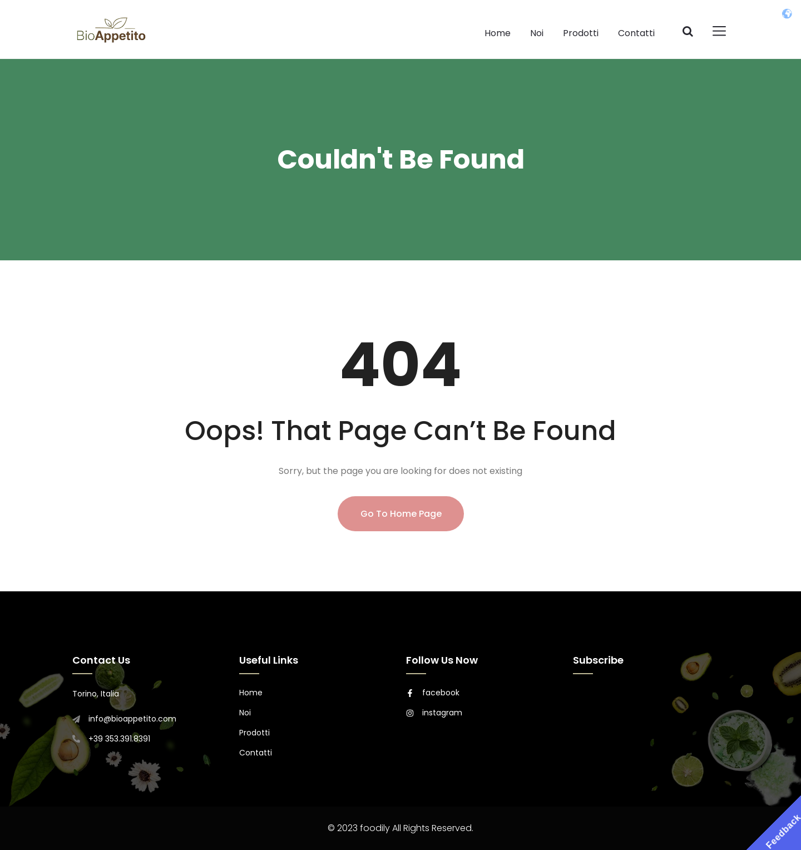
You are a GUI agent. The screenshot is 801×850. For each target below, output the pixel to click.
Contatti (636, 33)
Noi (536, 33)
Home (497, 33)
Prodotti (581, 33)
